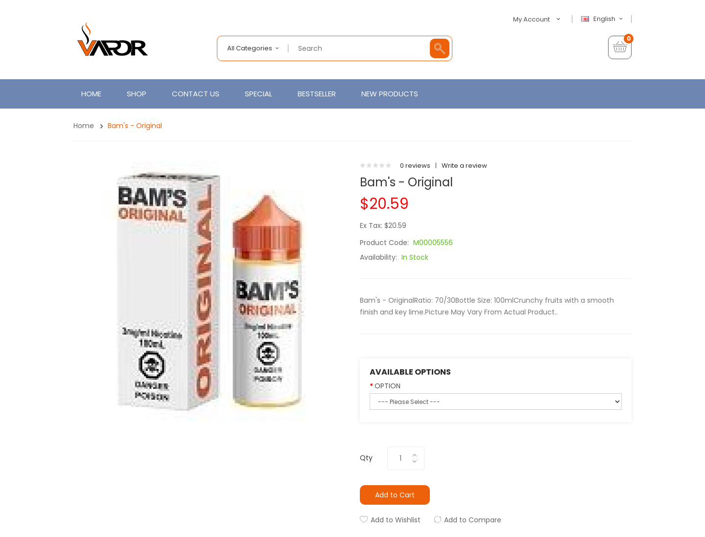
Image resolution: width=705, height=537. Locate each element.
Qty (366, 458)
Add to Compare (472, 520)
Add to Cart (395, 495)
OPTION (387, 386)
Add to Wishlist (396, 520)
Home (83, 126)
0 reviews (415, 165)
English (603, 19)
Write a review (464, 165)
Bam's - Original (135, 126)
